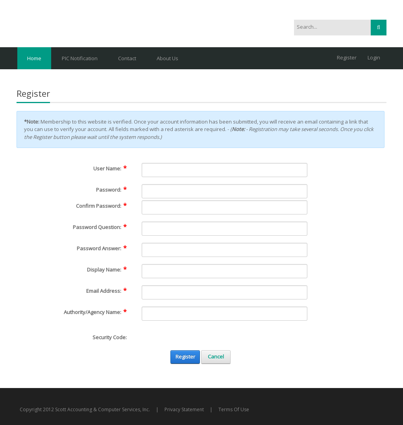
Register (347, 57)
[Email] (224, 292)
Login (374, 57)
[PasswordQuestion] (224, 229)
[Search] (328, 27)
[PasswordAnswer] (224, 250)
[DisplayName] (224, 271)
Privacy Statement (184, 409)
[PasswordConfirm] (224, 207)
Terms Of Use (233, 409)
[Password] (224, 191)
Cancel (216, 356)
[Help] (132, 169)
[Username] (224, 170)
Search (378, 27)
